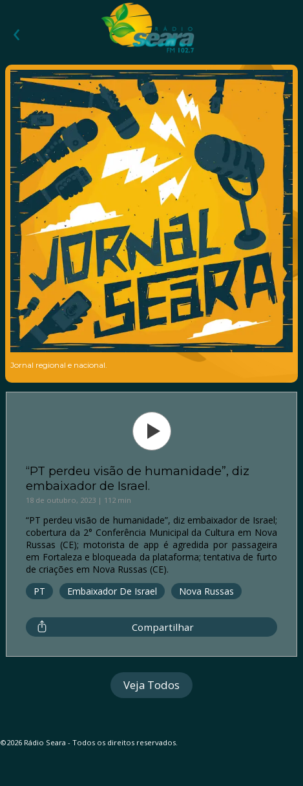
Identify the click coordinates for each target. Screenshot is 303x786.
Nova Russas (206, 591)
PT (39, 591)
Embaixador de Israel (112, 591)
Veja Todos (151, 684)
